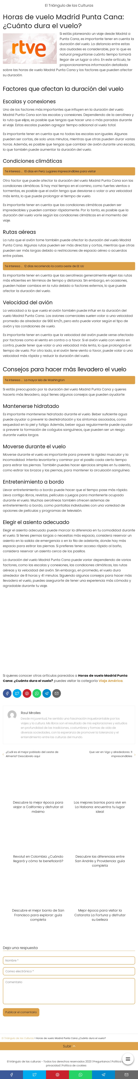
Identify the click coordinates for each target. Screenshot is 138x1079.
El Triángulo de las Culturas (69, 5)
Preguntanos (101, 1061)
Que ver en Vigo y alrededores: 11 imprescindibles (110, 754)
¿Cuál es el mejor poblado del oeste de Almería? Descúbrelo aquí (32, 754)
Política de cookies (74, 1065)
